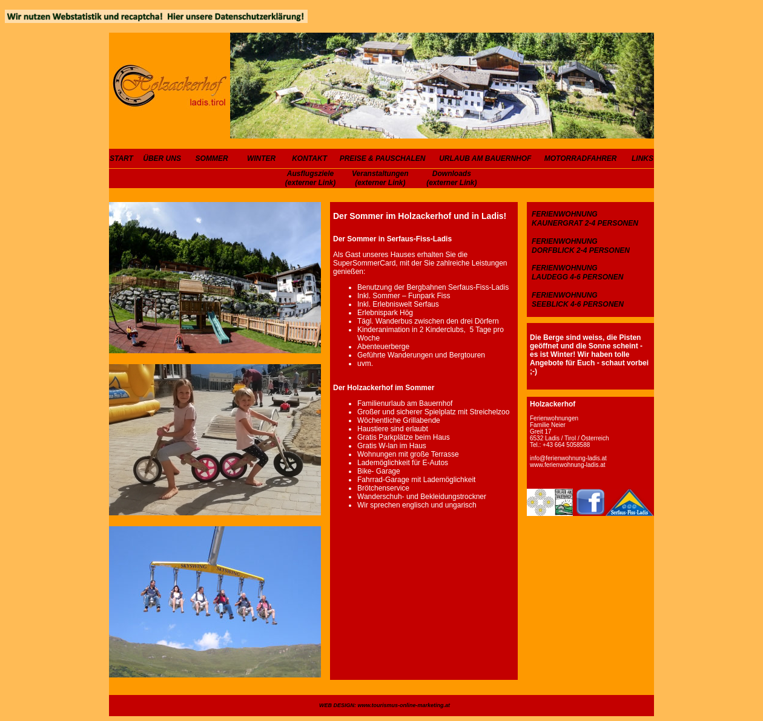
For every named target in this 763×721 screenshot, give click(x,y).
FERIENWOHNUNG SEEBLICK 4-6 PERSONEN (578, 299)
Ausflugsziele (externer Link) (310, 178)
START (121, 158)
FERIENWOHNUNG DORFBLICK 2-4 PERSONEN (581, 246)
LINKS (642, 158)
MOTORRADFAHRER (580, 158)
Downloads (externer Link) (451, 178)
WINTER (261, 158)
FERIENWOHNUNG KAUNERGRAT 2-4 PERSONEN (585, 218)
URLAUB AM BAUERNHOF (485, 158)
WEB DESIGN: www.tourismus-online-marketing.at (384, 705)
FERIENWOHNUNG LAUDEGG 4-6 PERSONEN (577, 272)
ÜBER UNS (162, 158)
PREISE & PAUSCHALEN (383, 158)
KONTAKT (309, 158)
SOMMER (212, 158)
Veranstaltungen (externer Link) (380, 178)
